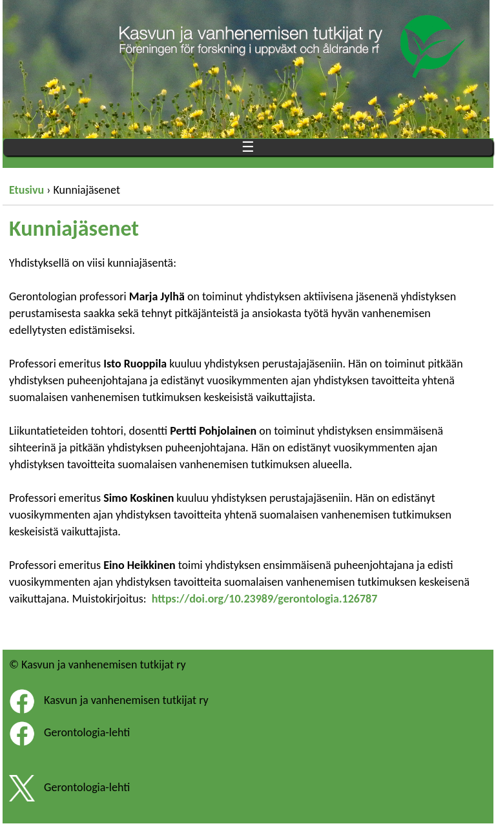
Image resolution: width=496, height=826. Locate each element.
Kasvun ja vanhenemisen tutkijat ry (126, 700)
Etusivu (26, 190)
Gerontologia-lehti (87, 732)
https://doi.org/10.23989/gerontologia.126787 (265, 599)
